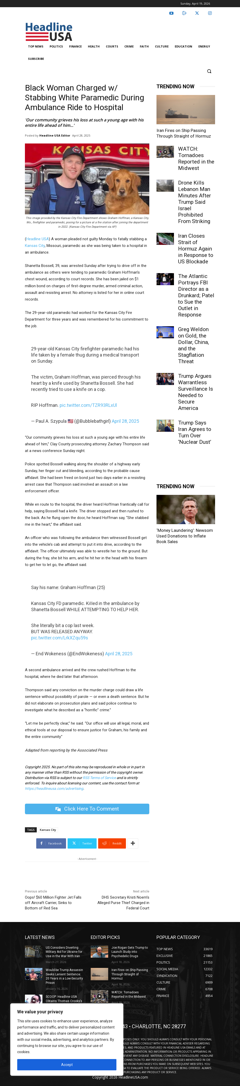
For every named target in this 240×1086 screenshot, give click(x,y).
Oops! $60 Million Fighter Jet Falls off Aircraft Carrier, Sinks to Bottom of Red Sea (53, 902)
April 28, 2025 (125, 421)
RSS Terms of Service (99, 778)
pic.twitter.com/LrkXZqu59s (59, 637)
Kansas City (35, 245)
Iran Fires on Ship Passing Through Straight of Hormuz (130, 974)
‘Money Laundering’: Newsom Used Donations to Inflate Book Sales (184, 536)
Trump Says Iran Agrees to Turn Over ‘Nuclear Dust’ (194, 432)
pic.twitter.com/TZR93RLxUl (88, 405)
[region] (66, 1039)
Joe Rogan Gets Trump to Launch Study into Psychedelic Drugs (130, 952)
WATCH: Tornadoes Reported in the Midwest (196, 158)
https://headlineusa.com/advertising (54, 788)
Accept (67, 1065)
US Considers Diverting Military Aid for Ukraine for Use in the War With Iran (64, 952)
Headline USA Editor (54, 135)
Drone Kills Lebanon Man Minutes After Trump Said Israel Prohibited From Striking (194, 202)
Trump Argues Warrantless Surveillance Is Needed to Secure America (195, 392)
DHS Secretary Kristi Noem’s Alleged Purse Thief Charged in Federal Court (123, 902)
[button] (209, 71)
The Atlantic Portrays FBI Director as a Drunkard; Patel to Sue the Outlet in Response (196, 295)
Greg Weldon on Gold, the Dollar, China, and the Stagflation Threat (193, 345)
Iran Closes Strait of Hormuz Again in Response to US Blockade (195, 249)
